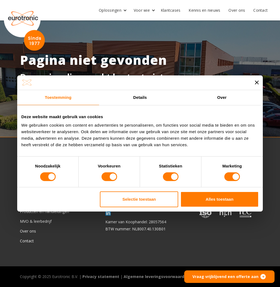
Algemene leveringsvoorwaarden (156, 276)
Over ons (236, 10)
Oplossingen (110, 10)
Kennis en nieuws (204, 10)
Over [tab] (222, 97)
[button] (111, 10)
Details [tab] (140, 97)
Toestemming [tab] (58, 97)
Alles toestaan (220, 199)
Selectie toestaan (139, 199)
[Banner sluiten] (257, 82)
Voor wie (142, 10)
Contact (260, 10)
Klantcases (171, 10)
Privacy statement (100, 276)
